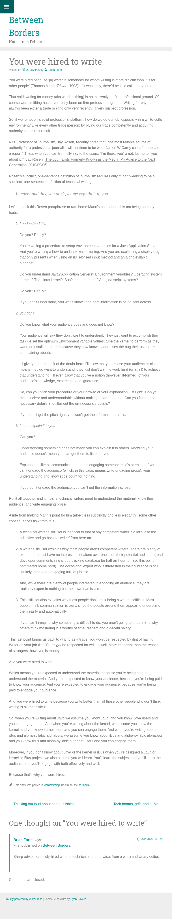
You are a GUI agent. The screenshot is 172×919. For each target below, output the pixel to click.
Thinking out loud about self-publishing (42, 804)
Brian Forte (55, 69)
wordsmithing (52, 785)
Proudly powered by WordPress (23, 899)
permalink (84, 785)
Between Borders (56, 845)
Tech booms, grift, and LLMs (138, 804)
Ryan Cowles (78, 899)
